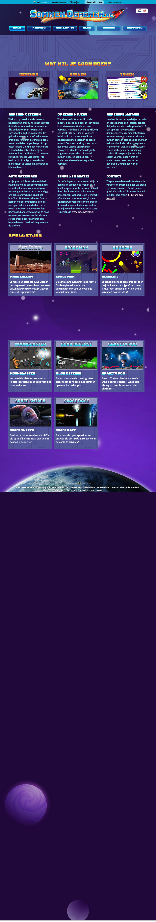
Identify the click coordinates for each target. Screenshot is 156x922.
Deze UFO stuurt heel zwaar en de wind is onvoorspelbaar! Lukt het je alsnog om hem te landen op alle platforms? (122, 365)
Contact (98, 490)
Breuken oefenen (103, 487)
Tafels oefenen (51, 487)
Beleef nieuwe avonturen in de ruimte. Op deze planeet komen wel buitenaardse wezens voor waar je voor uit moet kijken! (76, 269)
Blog (92, 490)
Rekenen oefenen (132, 487)
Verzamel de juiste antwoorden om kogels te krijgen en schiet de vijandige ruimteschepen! (30, 364)
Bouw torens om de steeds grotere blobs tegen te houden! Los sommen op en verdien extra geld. (76, 364)
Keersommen (75, 487)
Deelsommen (63, 487)
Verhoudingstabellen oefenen (65, 490)
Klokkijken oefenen (88, 487)
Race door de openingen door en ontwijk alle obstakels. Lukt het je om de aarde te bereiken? (76, 421)
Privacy (42, 487)
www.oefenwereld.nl (82, 212)
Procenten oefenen (118, 487)
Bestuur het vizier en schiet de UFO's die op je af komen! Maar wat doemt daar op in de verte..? (30, 421)
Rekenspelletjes (83, 490)
